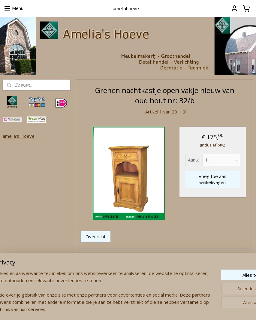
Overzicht (96, 237)
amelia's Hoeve (19, 136)
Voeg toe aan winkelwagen (212, 179)
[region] (88, 287)
